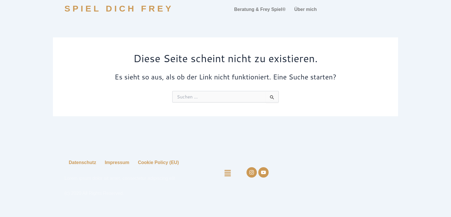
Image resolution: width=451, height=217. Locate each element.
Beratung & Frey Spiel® (260, 9)
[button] (230, 173)
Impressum (117, 162)
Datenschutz (82, 162)
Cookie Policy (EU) (158, 162)
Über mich (305, 9)
